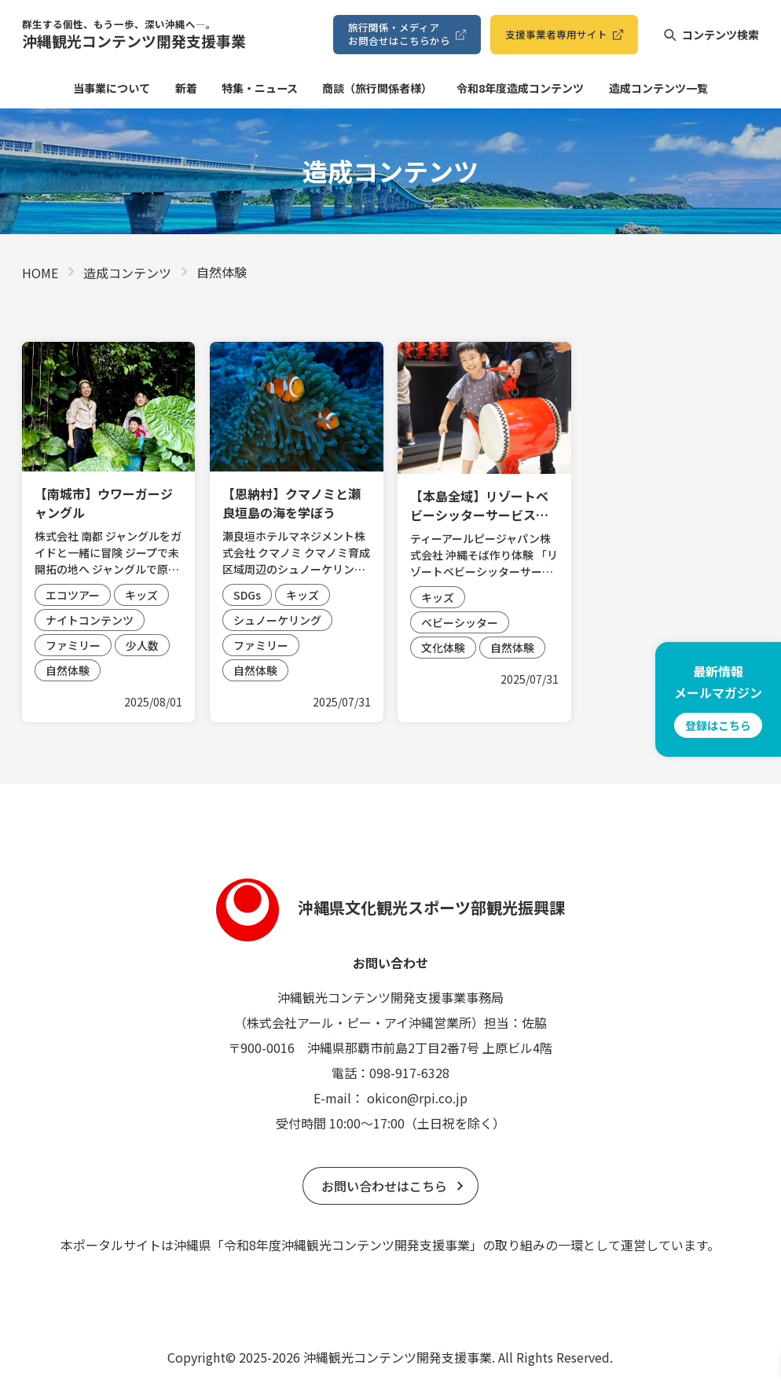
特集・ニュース (260, 88)
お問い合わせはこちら (384, 1185)
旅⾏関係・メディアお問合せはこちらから (399, 33)
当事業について (111, 88)
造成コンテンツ (127, 272)
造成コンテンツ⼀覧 (658, 88)
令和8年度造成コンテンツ (520, 88)
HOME (40, 272)
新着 (186, 88)
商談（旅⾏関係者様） (377, 88)
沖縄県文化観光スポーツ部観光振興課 (390, 907)
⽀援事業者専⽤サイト (556, 34)
